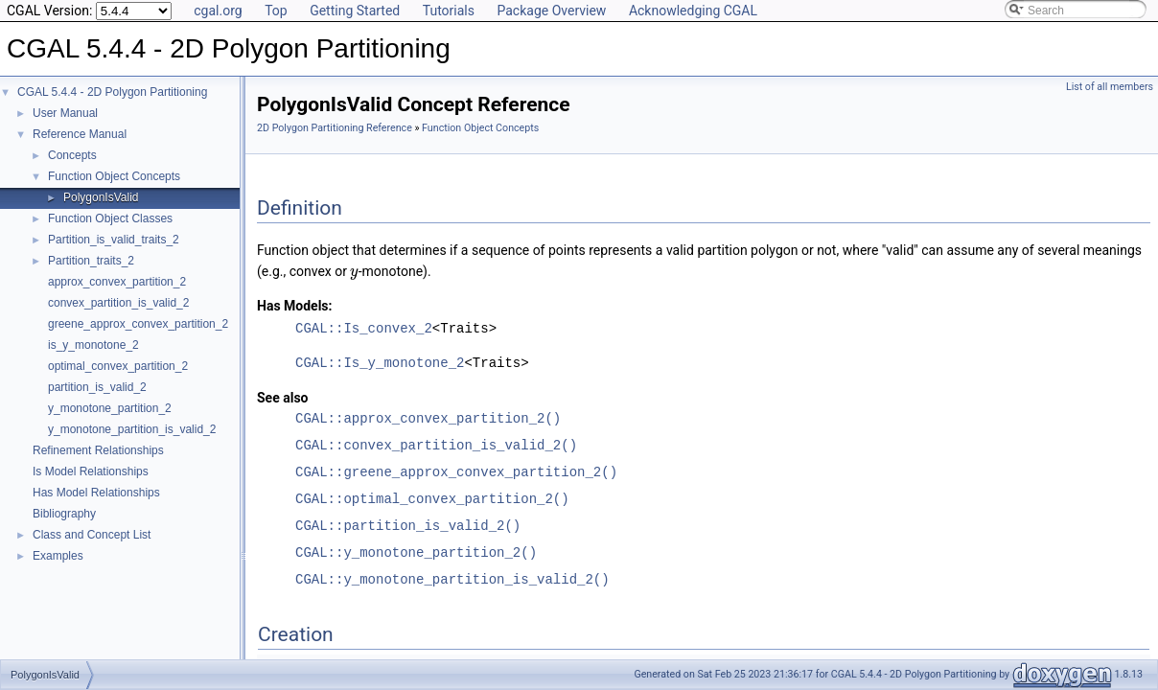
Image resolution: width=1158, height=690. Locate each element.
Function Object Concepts (114, 176)
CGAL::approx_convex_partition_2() (428, 418)
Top (276, 10)
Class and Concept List (92, 534)
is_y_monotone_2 (93, 345)
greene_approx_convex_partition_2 (138, 324)
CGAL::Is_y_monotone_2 (379, 363)
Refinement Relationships (98, 450)
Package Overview (551, 10)
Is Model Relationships (91, 471)
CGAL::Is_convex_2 (363, 328)
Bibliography (64, 513)
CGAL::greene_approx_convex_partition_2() (456, 472)
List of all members (1109, 86)
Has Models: (295, 305)
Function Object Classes (110, 218)
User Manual (65, 113)
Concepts (72, 155)
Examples (58, 556)
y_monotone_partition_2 (110, 408)
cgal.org (218, 10)
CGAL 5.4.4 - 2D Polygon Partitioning (112, 92)
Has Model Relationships (96, 492)
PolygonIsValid (101, 197)
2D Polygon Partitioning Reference (334, 128)
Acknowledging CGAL (693, 10)
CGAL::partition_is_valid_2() (408, 526)
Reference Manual (80, 134)
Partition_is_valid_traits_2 (113, 239)
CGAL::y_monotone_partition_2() (416, 552)
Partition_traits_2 (91, 260)
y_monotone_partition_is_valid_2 (132, 429)
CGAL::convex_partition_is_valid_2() (436, 445)
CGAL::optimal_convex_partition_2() (432, 499)
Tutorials (449, 10)
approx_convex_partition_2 (117, 281)
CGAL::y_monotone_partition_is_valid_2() (452, 579)
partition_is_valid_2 (97, 387)
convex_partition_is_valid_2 (118, 303)
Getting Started (355, 10)
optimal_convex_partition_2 (118, 366)
